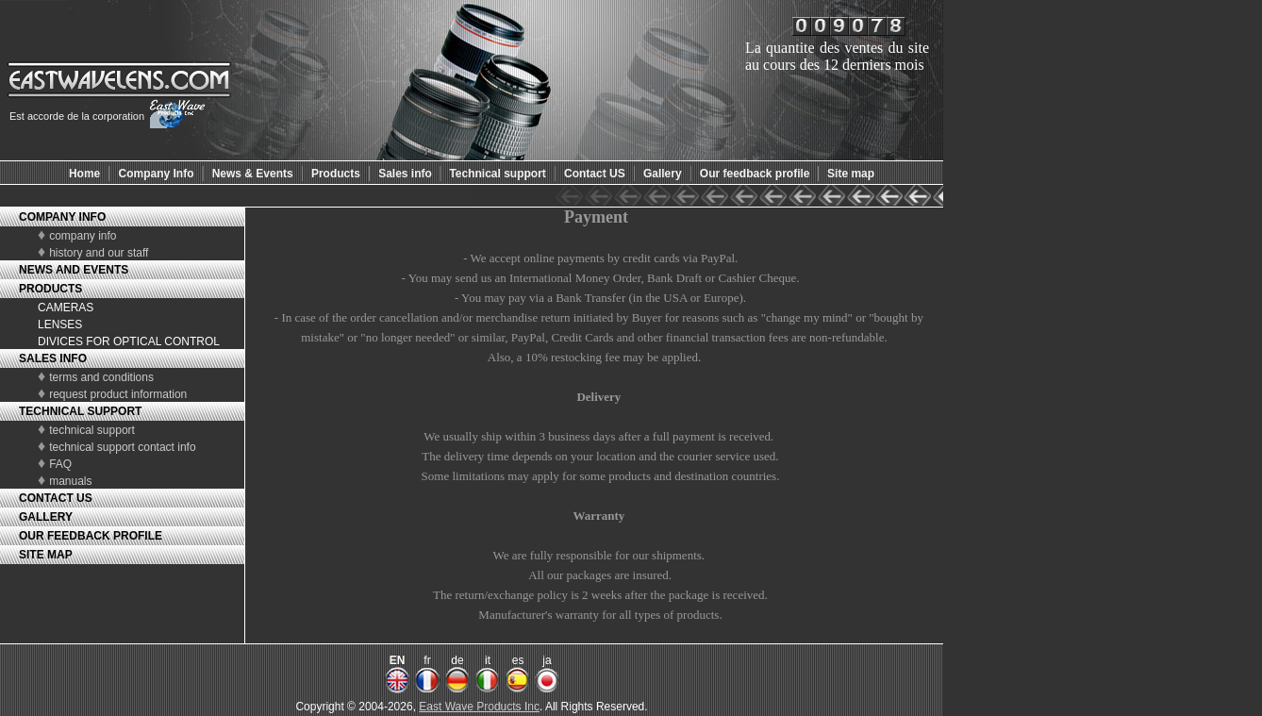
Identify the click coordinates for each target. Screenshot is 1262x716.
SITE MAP (46, 554)
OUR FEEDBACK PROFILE (90, 535)
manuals (70, 481)
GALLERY (46, 517)
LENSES (60, 324)
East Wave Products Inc (479, 706)
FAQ (60, 464)
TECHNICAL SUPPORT (80, 411)
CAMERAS (65, 307)
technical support (92, 430)
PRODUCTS (50, 288)
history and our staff (98, 252)
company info (82, 235)
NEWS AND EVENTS (73, 269)
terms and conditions (101, 377)
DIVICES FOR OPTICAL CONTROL (129, 341)
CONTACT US (55, 498)
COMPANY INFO (62, 217)
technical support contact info (122, 447)
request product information (118, 394)
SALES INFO (53, 358)
